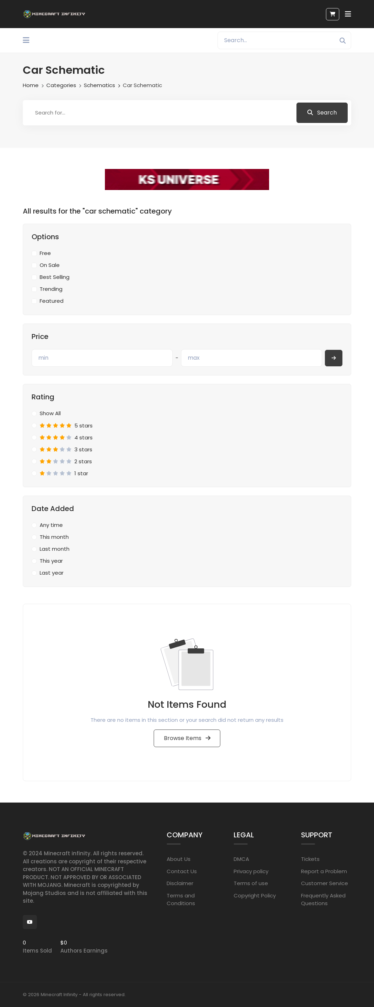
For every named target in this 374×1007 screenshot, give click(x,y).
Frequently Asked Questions (323, 899)
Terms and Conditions (181, 899)
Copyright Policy (255, 895)
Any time (51, 525)
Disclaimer (180, 883)
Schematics (99, 85)
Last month (54, 548)
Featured (52, 301)
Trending (51, 289)
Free (45, 253)
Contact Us (182, 871)
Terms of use (251, 883)
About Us (179, 859)
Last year (52, 572)
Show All (50, 413)
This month (54, 537)
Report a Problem (324, 871)
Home (31, 85)
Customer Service (324, 883)
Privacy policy (251, 871)
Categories (61, 85)
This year (51, 560)
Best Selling (54, 277)
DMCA (241, 859)
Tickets (310, 859)
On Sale (50, 265)
